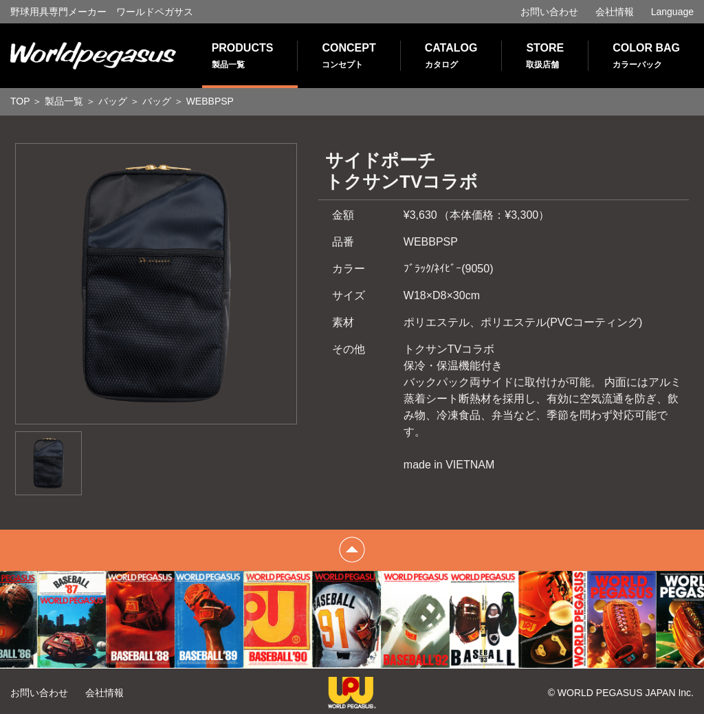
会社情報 (614, 11)
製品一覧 (64, 101)
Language (672, 11)
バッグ (112, 101)
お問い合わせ (549, 11)
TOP (20, 101)
